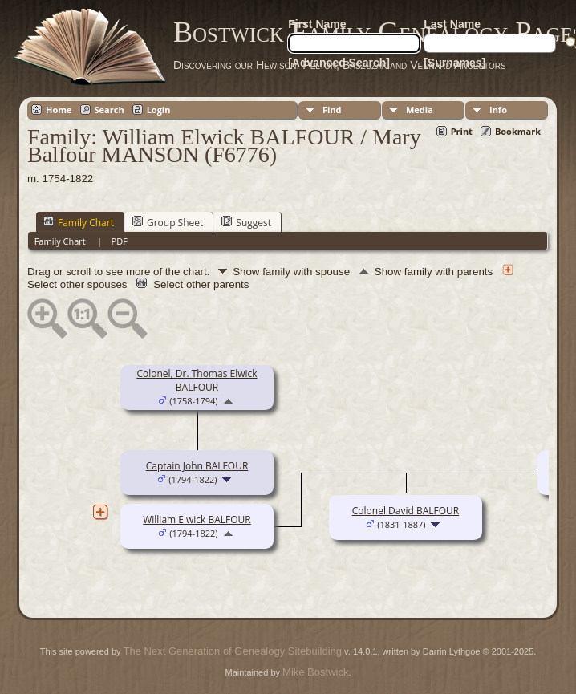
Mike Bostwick (315, 672)
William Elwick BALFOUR (197, 519)
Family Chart (78, 222)
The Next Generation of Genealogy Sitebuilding (233, 651)
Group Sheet (167, 222)
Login (159, 109)
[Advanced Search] (339, 62)
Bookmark (518, 131)
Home (59, 109)
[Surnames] (454, 62)
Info (498, 109)
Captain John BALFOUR (197, 466)
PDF (120, 241)
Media (419, 109)
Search (109, 109)
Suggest (246, 222)
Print (462, 131)
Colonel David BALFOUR (405, 510)
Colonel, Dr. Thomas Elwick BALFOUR (196, 380)
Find (332, 109)
